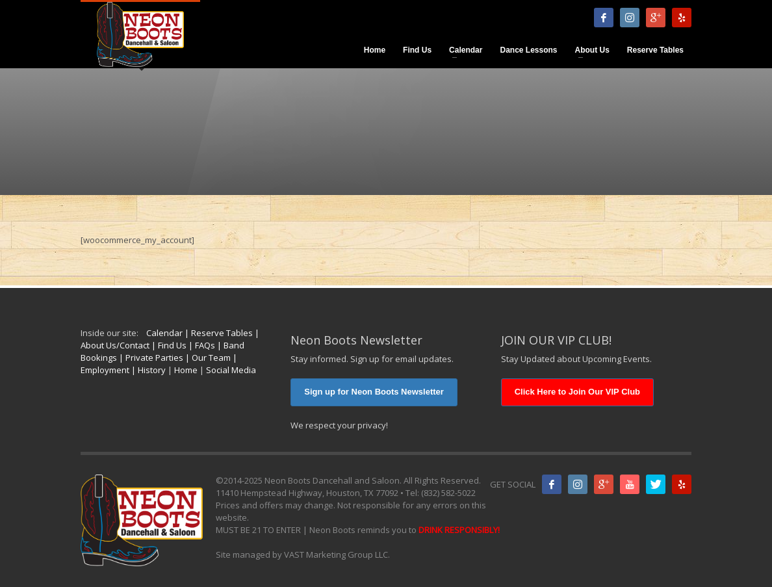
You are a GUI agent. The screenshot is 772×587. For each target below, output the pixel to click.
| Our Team (207, 357)
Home (186, 370)
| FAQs (201, 345)
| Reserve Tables (218, 333)
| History (147, 370)
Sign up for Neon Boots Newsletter (374, 392)
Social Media (231, 370)
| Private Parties (150, 357)
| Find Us (168, 345)
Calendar (164, 333)
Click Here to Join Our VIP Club (577, 392)
